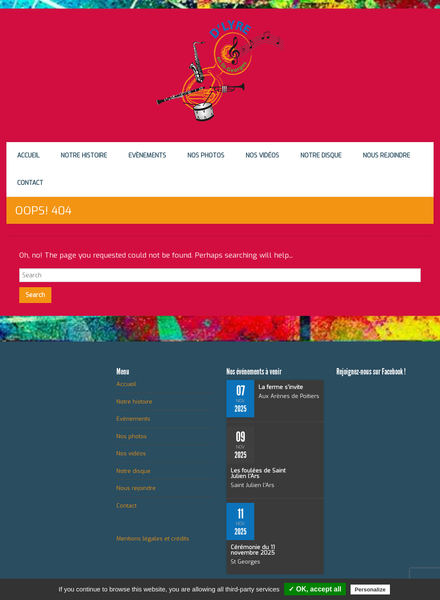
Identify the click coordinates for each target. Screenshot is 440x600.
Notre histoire (84, 155)
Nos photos (205, 155)
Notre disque (321, 155)
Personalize (370, 589)
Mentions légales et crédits (152, 538)
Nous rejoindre (386, 155)
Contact (30, 183)
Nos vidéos (262, 155)
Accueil (28, 155)
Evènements (147, 155)
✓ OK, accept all (314, 589)
